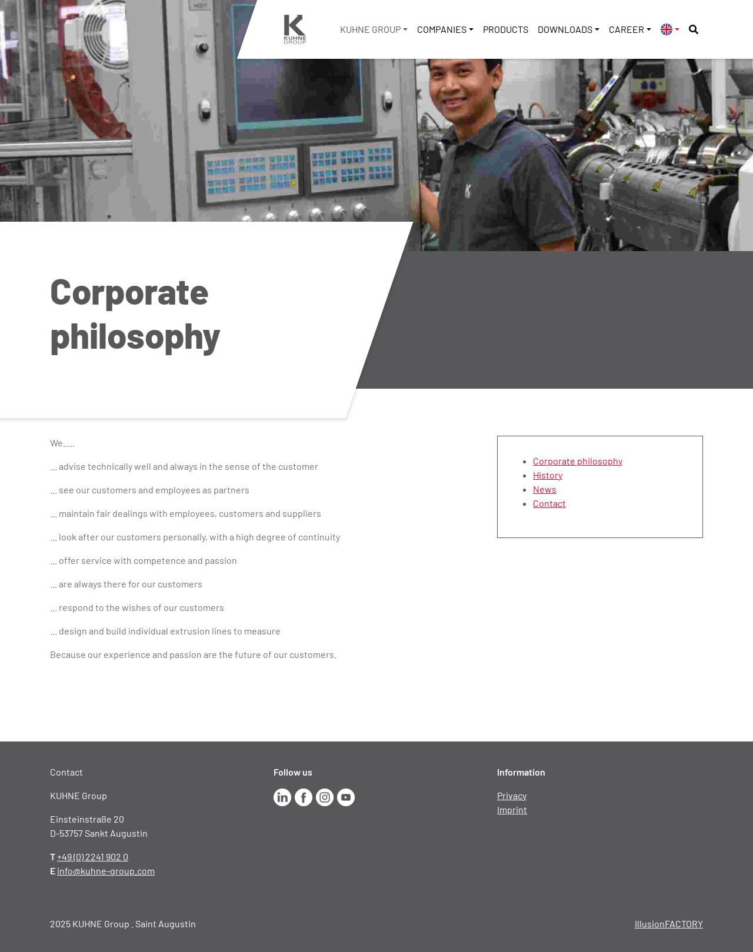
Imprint (512, 809)
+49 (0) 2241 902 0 (92, 856)
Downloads (565, 29)
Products (505, 29)
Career (626, 29)
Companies (442, 29)
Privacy (512, 795)
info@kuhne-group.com (106, 870)
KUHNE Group (370, 29)
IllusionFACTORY (669, 923)
